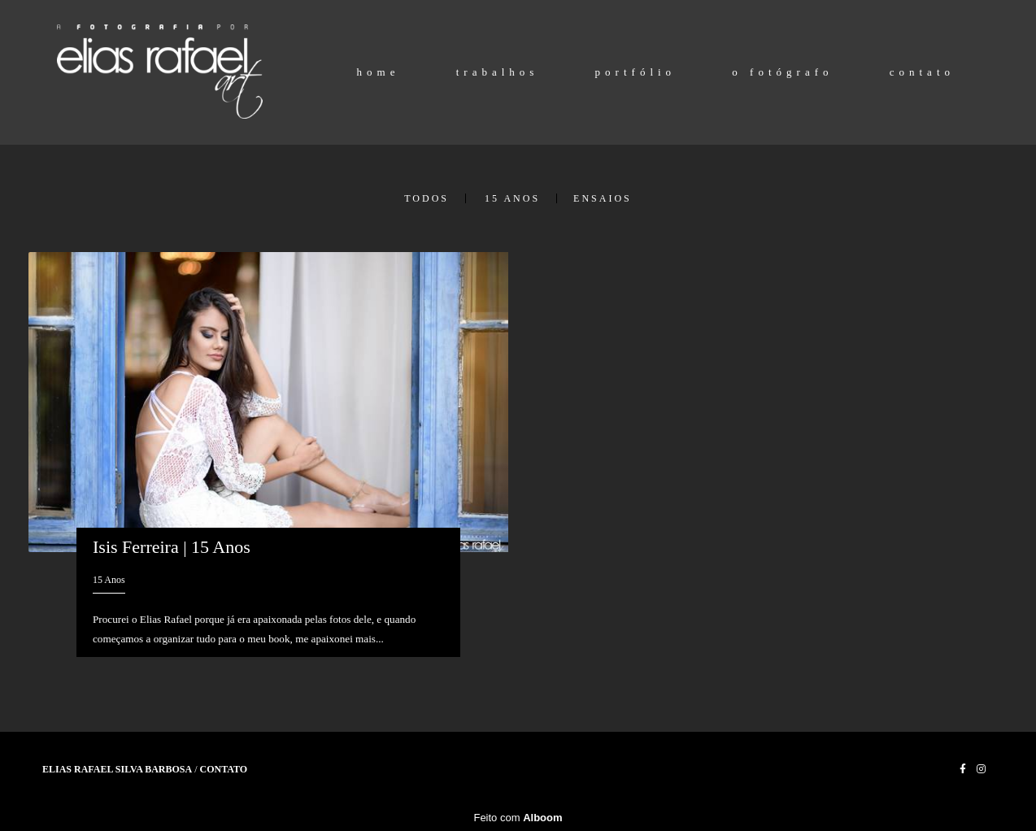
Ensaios (602, 198)
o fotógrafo (782, 72)
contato (922, 72)
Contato (224, 769)
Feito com (517, 817)
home (378, 72)
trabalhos (497, 72)
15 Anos (512, 198)
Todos (426, 198)
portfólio (636, 72)
